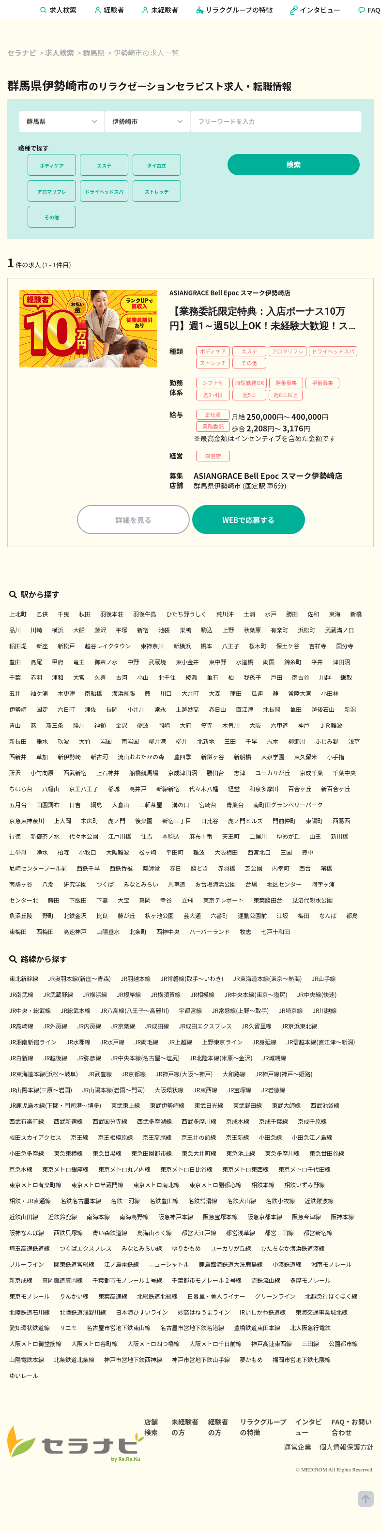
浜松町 (306, 631)
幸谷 (166, 901)
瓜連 (257, 694)
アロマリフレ (51, 191)
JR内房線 (89, 1027)
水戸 (270, 615)
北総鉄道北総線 (157, 1297)
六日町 (66, 710)
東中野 (217, 662)
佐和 (313, 615)
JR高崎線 (21, 1027)
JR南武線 (21, 996)
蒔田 (54, 901)
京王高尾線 (156, 1138)
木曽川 (231, 726)
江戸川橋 (119, 837)
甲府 (57, 662)
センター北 (23, 901)
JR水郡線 (78, 1043)
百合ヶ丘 (299, 790)
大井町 (190, 694)
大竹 (85, 742)
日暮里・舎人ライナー (216, 1297)
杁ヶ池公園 (159, 917)
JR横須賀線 (166, 996)
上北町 (18, 615)
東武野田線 (247, 1106)
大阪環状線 (168, 1091)
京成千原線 (312, 1122)
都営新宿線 (318, 1234)
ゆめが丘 (288, 837)
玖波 (63, 742)
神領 (100, 726)
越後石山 (323, 710)
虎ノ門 (116, 821)
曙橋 (326, 869)
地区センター (284, 885)
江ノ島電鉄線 (121, 1265)
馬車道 (176, 885)
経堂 (234, 790)
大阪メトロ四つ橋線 (153, 1345)
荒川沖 (225, 615)
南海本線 (98, 1218)
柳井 (181, 742)
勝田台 (215, 774)
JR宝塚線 (239, 1091)
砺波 (143, 726)
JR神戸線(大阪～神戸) (184, 1075)
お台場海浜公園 (215, 885)
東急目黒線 (107, 1154)
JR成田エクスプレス (205, 1027)
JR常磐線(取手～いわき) (191, 980)
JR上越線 (180, 1043)
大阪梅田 (226, 853)
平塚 (121, 631)
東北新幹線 (23, 980)
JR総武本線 (76, 1011)
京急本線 (20, 1170)
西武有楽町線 (26, 1122)
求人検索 (59, 52)
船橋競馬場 (143, 774)
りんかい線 (74, 1297)
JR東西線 (205, 1091)
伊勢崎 (18, 710)
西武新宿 (75, 774)
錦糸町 (293, 662)
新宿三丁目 (176, 821)
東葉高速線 (112, 1297)
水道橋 (244, 662)
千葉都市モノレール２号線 (207, 1281)
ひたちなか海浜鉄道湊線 (293, 1249)
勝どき (199, 869)
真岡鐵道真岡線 (62, 1281)
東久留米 (305, 758)
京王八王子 (83, 790)
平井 (317, 662)
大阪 (255, 726)
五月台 (18, 806)
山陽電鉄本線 (26, 1361)
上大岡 (62, 821)
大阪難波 (117, 853)
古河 (121, 678)
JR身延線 (264, 1043)
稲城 (114, 790)
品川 (15, 631)
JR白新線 (21, 1059)
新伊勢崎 (69, 758)
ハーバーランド (209, 933)
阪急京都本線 (264, 1218)
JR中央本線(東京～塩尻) (255, 996)
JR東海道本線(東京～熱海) (267, 980)
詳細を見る (133, 521)
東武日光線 (208, 1106)
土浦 (249, 615)
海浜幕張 (123, 694)
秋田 (85, 615)
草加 (42, 758)
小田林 (329, 694)
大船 (79, 631)
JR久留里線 (257, 1027)
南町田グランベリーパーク (288, 806)
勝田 (292, 615)
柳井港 (157, 742)
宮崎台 (207, 806)
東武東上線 (125, 1106)
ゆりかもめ (186, 1249)
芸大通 (192, 917)
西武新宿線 (68, 1122)
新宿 (143, 631)
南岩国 (130, 742)
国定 (42, 710)
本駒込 (171, 837)
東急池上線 (240, 1154)
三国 (286, 853)
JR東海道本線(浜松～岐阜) (43, 1075)
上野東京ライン (222, 1043)
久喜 (100, 678)
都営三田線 (279, 1234)
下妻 (102, 901)
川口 (166, 694)
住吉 (146, 837)
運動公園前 (252, 917)
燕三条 (54, 726)
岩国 (106, 742)
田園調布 (48, 806)
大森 (214, 694)
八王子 (230, 647)
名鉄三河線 (125, 1202)
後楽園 (143, 821)
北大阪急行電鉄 (310, 1329)
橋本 (206, 647)
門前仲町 (284, 821)
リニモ (68, 1329)
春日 (175, 869)
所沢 (15, 774)
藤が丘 (126, 917)
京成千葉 (311, 774)
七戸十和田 (275, 933)
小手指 (335, 758)
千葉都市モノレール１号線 (127, 1281)
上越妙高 (187, 710)
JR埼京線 (290, 1011)
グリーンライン (275, 1297)
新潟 (350, 710)
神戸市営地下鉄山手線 (201, 1361)
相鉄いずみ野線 (304, 1186)
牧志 (245, 933)
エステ (104, 165)
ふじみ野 (326, 742)
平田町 (174, 853)
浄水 (42, 853)
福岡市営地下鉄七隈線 (302, 1361)
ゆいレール (23, 1377)
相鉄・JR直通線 (30, 1202)
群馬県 (94, 52)
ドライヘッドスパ (104, 191)
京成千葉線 (273, 1122)
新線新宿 (168, 790)
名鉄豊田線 (164, 1202)
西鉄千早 (88, 869)
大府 (185, 726)
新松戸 (66, 647)
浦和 (57, 678)
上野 (228, 631)
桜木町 (257, 647)
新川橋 (339, 837)
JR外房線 (55, 1027)
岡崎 (164, 726)
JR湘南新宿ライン (33, 1043)
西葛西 (341, 821)
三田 (230, 742)
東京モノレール (29, 1297)
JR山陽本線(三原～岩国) (40, 1091)
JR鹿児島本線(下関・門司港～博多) (55, 1106)
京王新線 (237, 1138)
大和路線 (233, 1075)
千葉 (15, 678)
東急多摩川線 (282, 1154)
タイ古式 (157, 165)
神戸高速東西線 (271, 1345)
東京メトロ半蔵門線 (97, 1186)
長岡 (112, 710)
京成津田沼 (182, 774)
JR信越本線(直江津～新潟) (320, 1043)
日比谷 (209, 821)
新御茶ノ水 (45, 837)
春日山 (217, 710)
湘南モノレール (331, 1265)
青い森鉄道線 (109, 1234)
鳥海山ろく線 (154, 1234)
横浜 (57, 631)
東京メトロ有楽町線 (35, 1186)
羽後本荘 (111, 615)
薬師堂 (151, 869)
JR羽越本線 (136, 980)
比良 (102, 917)
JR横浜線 (95, 996)
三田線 (310, 1345)
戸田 (276, 678)
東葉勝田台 (267, 901)
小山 (143, 678)
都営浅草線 (240, 1234)
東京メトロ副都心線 (215, 1186)
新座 (42, 647)
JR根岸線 (129, 996)
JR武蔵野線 (58, 996)
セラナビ (21, 52)
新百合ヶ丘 (335, 790)
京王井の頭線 (198, 1138)
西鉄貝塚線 (68, 1234)
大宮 (79, 678)
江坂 (282, 917)
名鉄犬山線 (241, 1202)
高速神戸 (75, 933)
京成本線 (237, 1122)
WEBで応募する (248, 521)
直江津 (244, 710)
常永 (160, 710)
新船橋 (242, 758)
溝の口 (180, 806)
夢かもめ (251, 1361)
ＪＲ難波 (330, 726)
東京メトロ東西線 (245, 1170)
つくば (105, 885)
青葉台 (235, 806)
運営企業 (297, 1448)
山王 (315, 837)
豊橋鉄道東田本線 (257, 1329)
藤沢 (100, 631)
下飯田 (78, 901)
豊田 (15, 662)
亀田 (296, 710)
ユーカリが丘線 (231, 1249)
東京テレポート (223, 901)
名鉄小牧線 (280, 1202)
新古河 (99, 758)
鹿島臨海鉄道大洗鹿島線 (231, 1265)
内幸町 (281, 869)
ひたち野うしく (186, 615)
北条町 (138, 933)
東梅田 (18, 933)
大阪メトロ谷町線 (94, 1345)
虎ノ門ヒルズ (245, 821)
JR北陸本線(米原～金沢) (220, 1059)
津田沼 (341, 662)
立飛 (187, 901)
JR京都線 (134, 1075)
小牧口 (87, 853)
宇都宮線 (190, 1011)
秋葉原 (252, 631)
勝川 (79, 726)
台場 (251, 885)
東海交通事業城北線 (321, 1313)
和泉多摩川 (263, 790)
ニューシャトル (169, 1265)
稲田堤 (18, 647)
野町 (48, 917)
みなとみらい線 (142, 1249)
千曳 (63, 615)
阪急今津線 (306, 1218)
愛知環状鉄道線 (29, 1329)
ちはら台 (20, 790)
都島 (352, 917)
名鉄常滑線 (202, 1202)
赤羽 (36, 678)
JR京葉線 (123, 1027)
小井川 (136, 710)
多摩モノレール (310, 1281)
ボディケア (51, 165)
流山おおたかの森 (141, 758)
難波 (199, 853)
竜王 (79, 662)
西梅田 (45, 933)
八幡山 (51, 790)
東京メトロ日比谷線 (186, 1170)
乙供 (42, 615)
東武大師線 (286, 1106)
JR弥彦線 (89, 1059)
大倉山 (120, 806)
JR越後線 (55, 1059)
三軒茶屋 (150, 806)
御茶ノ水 (106, 662)
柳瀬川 (296, 742)
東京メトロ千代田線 (304, 1170)
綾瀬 (191, 678)
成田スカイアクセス (35, 1138)
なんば (327, 917)
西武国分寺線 (109, 1122)
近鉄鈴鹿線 (62, 1218)
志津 (239, 774)
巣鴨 (185, 631)
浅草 (354, 742)
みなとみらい (140, 885)
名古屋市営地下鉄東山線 (119, 1329)
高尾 (36, 662)
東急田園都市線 (151, 1154)
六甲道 (279, 726)
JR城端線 (274, 1059)
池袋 (164, 631)
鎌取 (346, 678)
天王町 (231, 837)
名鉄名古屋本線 (81, 1202)
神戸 (303, 726)
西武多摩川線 (199, 1122)
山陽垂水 (108, 933)
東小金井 (187, 662)
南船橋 (93, 694)
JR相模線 (202, 996)
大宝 (123, 901)
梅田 (303, 917)
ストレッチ (157, 191)
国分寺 (344, 647)
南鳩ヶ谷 (20, 885)
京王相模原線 (115, 1138)
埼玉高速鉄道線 (29, 1249)
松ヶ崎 (147, 853)
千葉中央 (344, 774)
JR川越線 (324, 1011)
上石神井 (108, 774)
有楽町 (279, 631)
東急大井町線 (199, 1154)
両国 (268, 662)
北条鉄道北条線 (74, 1361)
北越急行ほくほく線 (331, 1297)
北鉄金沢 (75, 917)
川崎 (36, 631)
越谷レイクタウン (108, 647)
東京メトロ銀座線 (65, 1170)
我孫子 (252, 678)
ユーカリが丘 (272, 774)
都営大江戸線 (199, 1234)
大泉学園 (272, 758)
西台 (305, 869)
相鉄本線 (262, 1186)
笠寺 (207, 726)
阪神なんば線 (26, 1234)
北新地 (205, 742)
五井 (15, 694)
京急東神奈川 (26, 821)
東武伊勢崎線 (167, 1106)
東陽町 (314, 821)
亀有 (212, 678)
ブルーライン (26, 1265)
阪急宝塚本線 (220, 1218)
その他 (52, 217)
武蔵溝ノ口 (339, 631)
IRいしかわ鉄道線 (263, 1313)
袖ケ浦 (39, 694)
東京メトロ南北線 (156, 1186)
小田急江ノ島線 (312, 1138)
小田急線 (270, 1138)
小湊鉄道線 (287, 1265)
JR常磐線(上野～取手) (240, 1011)
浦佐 (90, 710)
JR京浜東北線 (299, 1027)
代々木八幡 (203, 790)
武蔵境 (157, 662)
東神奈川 (152, 647)
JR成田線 (157, 1027)
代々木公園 (83, 837)
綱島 (96, 806)
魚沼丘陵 (20, 917)
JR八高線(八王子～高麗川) (134, 1011)
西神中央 (168, 933)
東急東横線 (68, 1154)
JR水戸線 (112, 1043)
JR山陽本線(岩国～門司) (113, 1091)
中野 (133, 662)
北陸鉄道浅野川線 (83, 1313)
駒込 (207, 631)
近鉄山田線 (23, 1218)
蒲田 (236, 694)
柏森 (63, 853)
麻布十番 (201, 837)
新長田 (18, 742)
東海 (334, 615)
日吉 (75, 806)
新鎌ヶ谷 (212, 758)
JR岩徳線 (273, 1091)
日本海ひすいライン (142, 1313)
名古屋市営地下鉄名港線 (192, 1329)
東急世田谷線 (326, 1154)
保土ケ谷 (287, 647)
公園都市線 (343, 1345)
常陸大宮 (299, 694)
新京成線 (20, 1281)
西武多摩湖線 (154, 1122)
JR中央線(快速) (316, 996)
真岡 (145, 901)
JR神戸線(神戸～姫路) (283, 1075)
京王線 (79, 1138)
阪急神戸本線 (175, 1218)
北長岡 (271, 710)
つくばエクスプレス (86, 1249)
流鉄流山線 (265, 1281)
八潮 (48, 885)
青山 (15, 726)
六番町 (219, 917)
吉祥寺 (317, 647)
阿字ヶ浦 (323, 885)
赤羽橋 (226, 869)
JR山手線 (324, 980)
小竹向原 (42, 774)
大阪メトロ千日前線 (215, 1345)
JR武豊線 (100, 1075)
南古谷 (300, 678)
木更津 (66, 694)
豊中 (307, 853)
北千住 (167, 678)
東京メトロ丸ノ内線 (124, 1170)
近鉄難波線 (319, 1202)
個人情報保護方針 (347, 1448)
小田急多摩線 (26, 1154)
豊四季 (182, 758)
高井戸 (138, 790)
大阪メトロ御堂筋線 (35, 1345)
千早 (251, 742)
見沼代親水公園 (312, 901)
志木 (272, 742)
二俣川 (258, 837)
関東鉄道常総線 (74, 1265)
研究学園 (75, 885)
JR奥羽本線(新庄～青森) (79, 980)
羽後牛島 (144, 615)
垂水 (42, 742)
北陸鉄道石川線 (29, 1313)
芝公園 (253, 869)
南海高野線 (134, 1218)
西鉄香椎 (121, 869)
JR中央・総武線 (30, 1011)
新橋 (356, 615)
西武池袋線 (324, 1106)
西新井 (18, 758)
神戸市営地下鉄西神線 (133, 1361)
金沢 (121, 726)
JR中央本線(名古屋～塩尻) (145, 1059)
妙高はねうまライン (204, 1313)
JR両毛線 (146, 1043)
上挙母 (18, 853)
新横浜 (182, 647)
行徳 (15, 837)
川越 (325, 678)
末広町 (89, 821)
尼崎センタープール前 (38, 869)
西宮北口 (259, 853)
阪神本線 (342, 1218)
